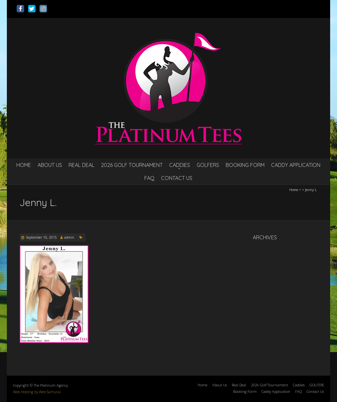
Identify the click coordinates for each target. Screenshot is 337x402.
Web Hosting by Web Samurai (37, 391)
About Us (50, 165)
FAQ (149, 178)
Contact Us (176, 178)
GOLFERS (208, 165)
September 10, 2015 (41, 237)
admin (69, 237)
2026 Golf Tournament (132, 165)
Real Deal (81, 165)
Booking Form (245, 165)
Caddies (179, 165)
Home (23, 165)
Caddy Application (295, 165)
